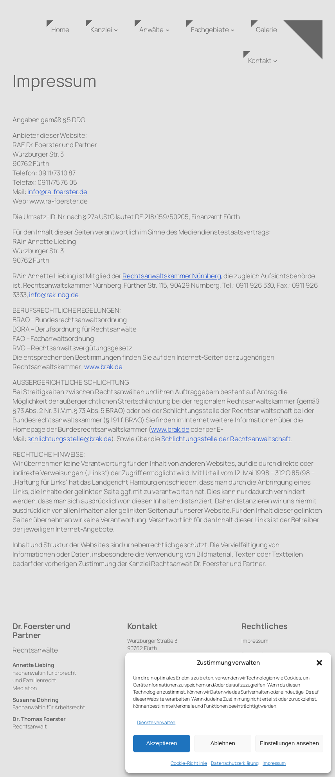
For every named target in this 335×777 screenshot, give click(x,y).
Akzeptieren (161, 743)
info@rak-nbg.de (54, 294)
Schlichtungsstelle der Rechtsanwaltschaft (226, 438)
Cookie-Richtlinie (189, 763)
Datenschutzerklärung (235, 763)
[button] (319, 663)
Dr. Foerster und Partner (41, 630)
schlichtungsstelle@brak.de (69, 438)
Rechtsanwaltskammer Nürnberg (171, 275)
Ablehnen (222, 743)
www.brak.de (102, 366)
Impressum (274, 763)
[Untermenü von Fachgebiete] (232, 30)
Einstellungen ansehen (289, 743)
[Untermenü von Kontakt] (275, 61)
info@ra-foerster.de (57, 191)
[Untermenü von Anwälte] (167, 30)
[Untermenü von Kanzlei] (116, 30)
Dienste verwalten (156, 722)
